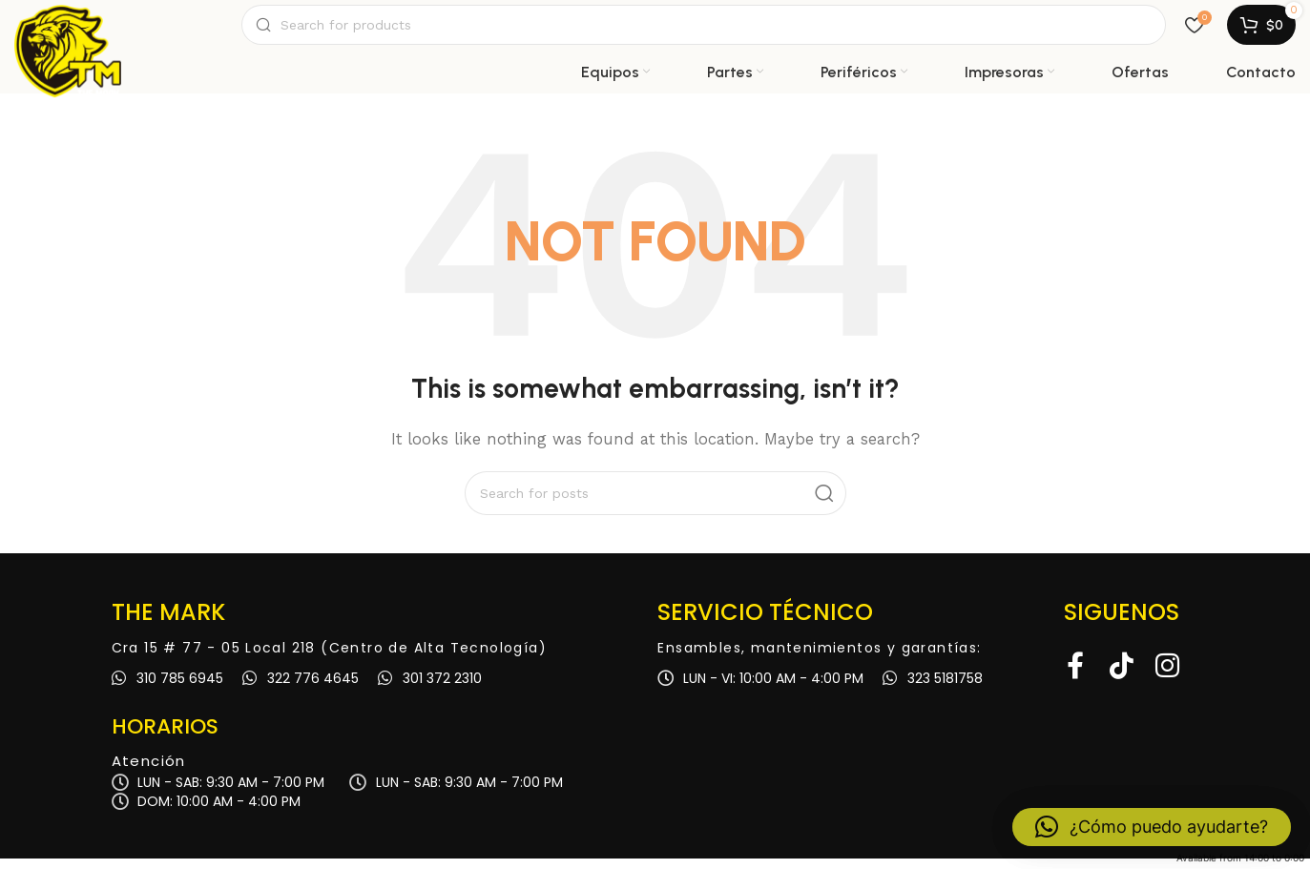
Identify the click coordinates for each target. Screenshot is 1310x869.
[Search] (703, 30)
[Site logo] (67, 30)
